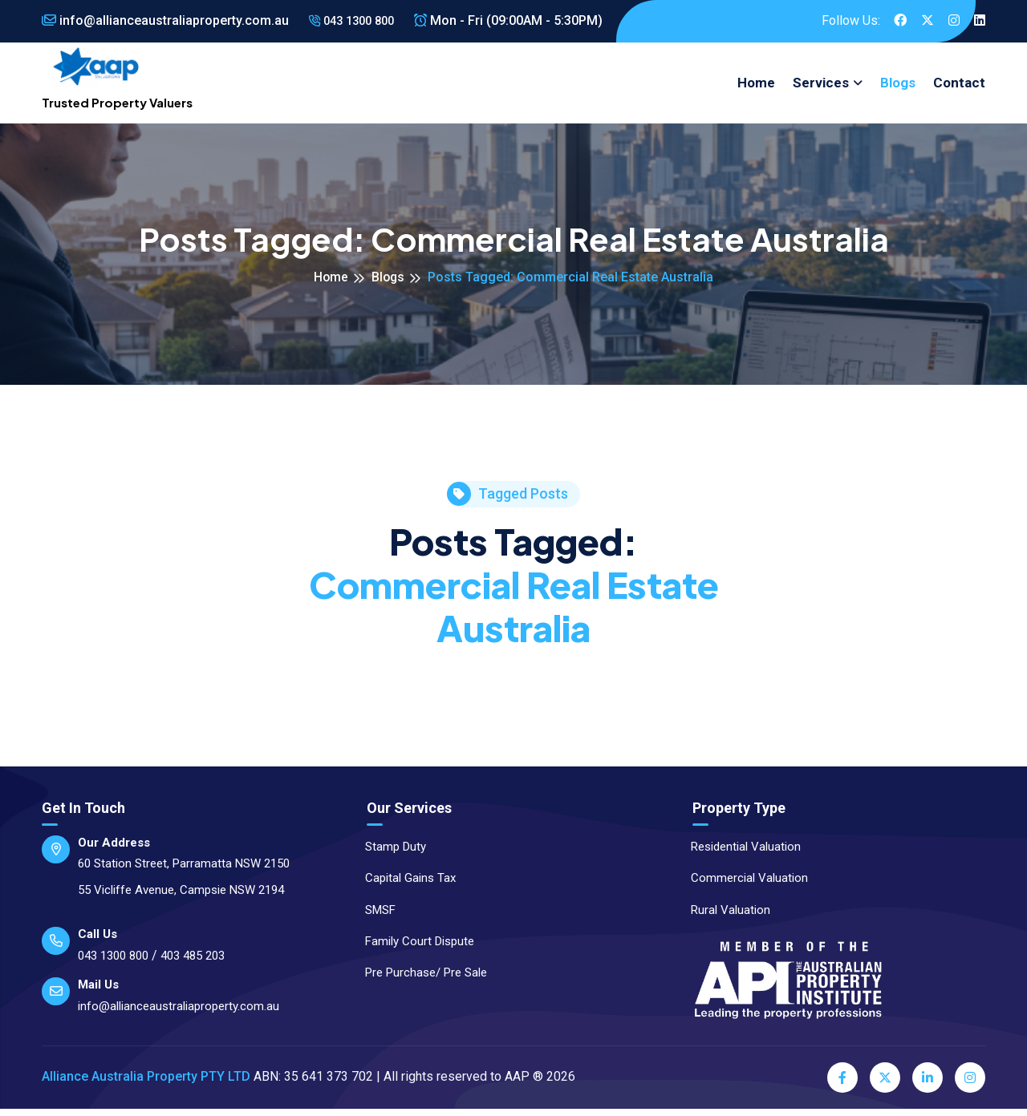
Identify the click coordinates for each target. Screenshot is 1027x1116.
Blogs (897, 87)
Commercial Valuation (742, 885)
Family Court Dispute (412, 948)
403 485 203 (192, 963)
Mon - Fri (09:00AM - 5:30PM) (518, 20)
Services (821, 87)
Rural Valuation (723, 917)
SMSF (373, 917)
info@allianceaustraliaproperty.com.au (165, 20)
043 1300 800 (356, 20)
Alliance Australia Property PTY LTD (146, 1084)
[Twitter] (885, 1085)
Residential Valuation (738, 854)
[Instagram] (970, 1085)
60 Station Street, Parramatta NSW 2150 (184, 870)
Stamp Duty (388, 854)
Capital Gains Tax (403, 885)
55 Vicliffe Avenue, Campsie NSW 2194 (181, 897)
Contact (959, 87)
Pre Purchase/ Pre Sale (419, 979)
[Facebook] (842, 1085)
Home (756, 87)
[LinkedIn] (927, 1085)
